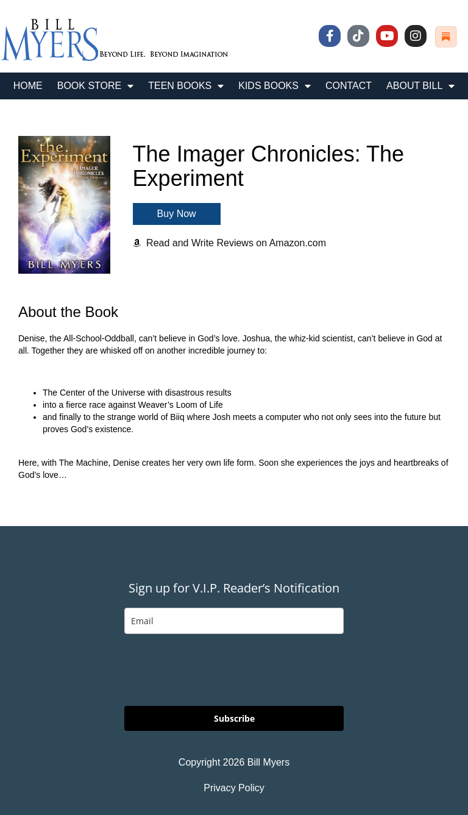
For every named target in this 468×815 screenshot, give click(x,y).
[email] (234, 621)
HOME (28, 85)
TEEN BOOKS (186, 86)
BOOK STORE (95, 86)
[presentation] (217, 670)
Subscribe (234, 718)
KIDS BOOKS (274, 86)
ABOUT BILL (420, 86)
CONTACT (348, 85)
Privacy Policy (234, 788)
